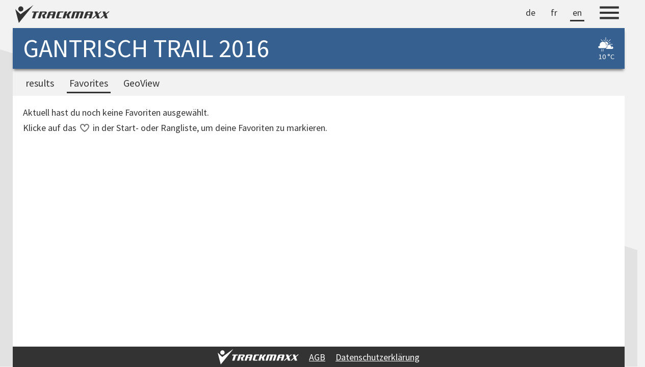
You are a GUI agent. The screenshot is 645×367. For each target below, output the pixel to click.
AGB (317, 357)
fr (554, 12)
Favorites (88, 83)
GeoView (141, 83)
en (577, 12)
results (39, 83)
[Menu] (609, 14)
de (530, 12)
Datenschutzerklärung (378, 357)
